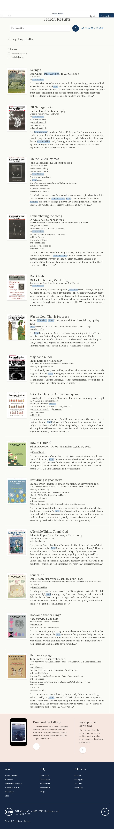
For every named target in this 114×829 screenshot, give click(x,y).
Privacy (27, 811)
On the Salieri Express (44, 148)
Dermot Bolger (38, 232)
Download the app (47, 711)
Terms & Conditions (13, 811)
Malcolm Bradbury (40, 158)
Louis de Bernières (40, 175)
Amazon (63, 725)
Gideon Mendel (38, 680)
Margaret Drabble (45, 356)
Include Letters (16, 46)
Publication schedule (13, 773)
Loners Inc (37, 564)
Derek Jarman (38, 668)
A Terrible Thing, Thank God (49, 521)
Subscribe (101, 5)
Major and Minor (41, 346)
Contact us (44, 765)
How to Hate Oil (40, 432)
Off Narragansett (41, 96)
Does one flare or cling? (45, 604)
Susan (49, 393)
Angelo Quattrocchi (40, 399)
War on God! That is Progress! (50, 306)
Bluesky (77, 765)
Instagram (78, 769)
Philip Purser (37, 227)
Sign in (88, 6)
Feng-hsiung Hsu (39, 577)
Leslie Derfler (38, 319)
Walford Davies (44, 485)
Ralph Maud (60, 485)
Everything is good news (46, 469)
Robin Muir (37, 614)
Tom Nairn (57, 399)
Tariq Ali (35, 393)
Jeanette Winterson (40, 181)
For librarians (45, 773)
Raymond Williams (40, 215)
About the (11, 765)
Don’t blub (37, 265)
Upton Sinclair (38, 442)
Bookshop (9, 781)
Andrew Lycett (38, 530)
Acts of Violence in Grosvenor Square (54, 383)
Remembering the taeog (46, 205)
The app (45, 769)
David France (37, 657)
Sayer (37, 169)
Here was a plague (42, 644)
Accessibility (45, 777)
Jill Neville (36, 405)
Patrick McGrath (39, 112)
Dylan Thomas (38, 490)
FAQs (42, 781)
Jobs (7, 785)
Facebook (78, 777)
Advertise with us (12, 777)
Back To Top (105, 801)
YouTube (78, 773)
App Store (37, 722)
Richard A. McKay (39, 662)
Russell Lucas (38, 238)
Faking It (35, 59)
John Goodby (43, 479)
